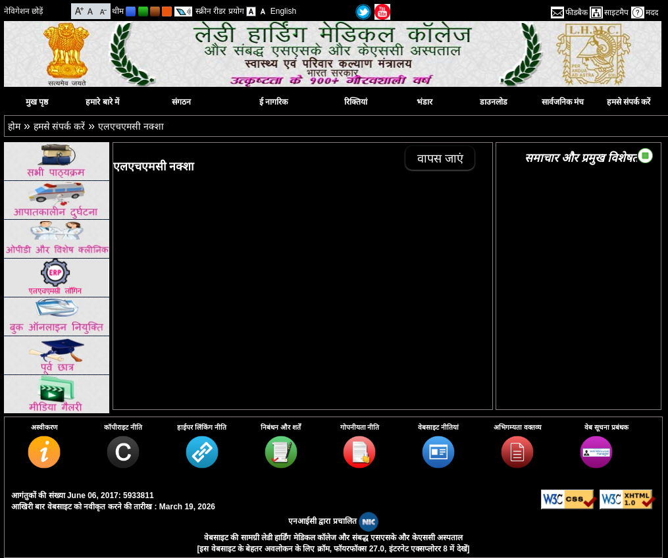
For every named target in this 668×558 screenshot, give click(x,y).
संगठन (181, 102)
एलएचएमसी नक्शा (131, 126)
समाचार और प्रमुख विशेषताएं (586, 158)
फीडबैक (576, 12)
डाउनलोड (493, 102)
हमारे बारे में (102, 102)
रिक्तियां (355, 102)
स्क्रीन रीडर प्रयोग (219, 11)
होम (14, 126)
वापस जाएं (440, 158)
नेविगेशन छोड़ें (23, 11)
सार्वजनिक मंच (563, 102)
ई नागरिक (273, 102)
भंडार (424, 102)
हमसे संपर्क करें (629, 102)
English (283, 11)
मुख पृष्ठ (37, 102)
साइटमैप (616, 12)
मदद (652, 12)
